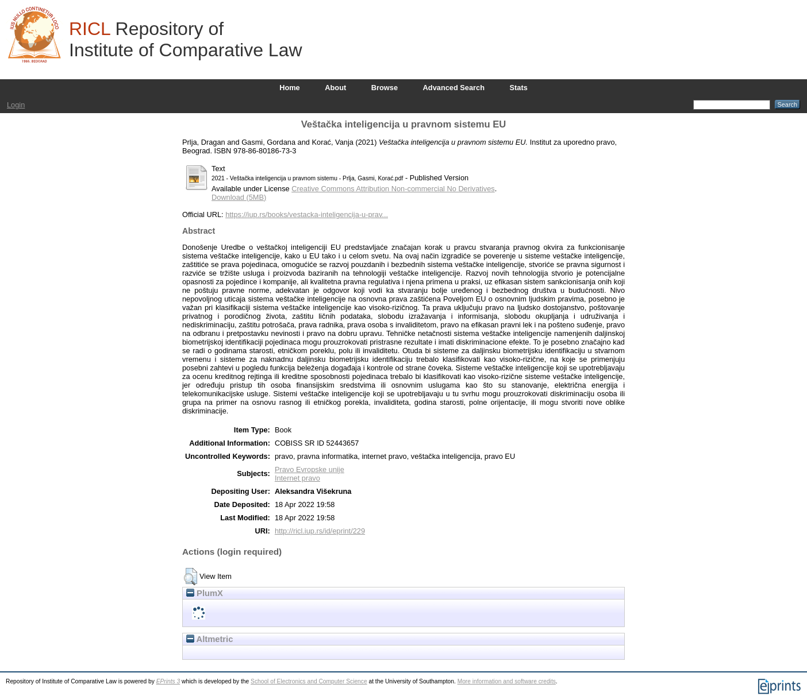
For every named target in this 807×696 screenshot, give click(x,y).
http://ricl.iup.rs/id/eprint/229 (320, 531)
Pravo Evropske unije (309, 469)
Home (289, 87)
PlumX (204, 593)
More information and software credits (507, 681)
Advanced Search (454, 87)
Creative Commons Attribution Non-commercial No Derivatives (392, 188)
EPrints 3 (168, 681)
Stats (519, 87)
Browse (384, 87)
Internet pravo (297, 478)
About (335, 87)
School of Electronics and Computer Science (309, 681)
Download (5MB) (239, 197)
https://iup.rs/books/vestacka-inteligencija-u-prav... (306, 214)
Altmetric (209, 639)
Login (16, 104)
